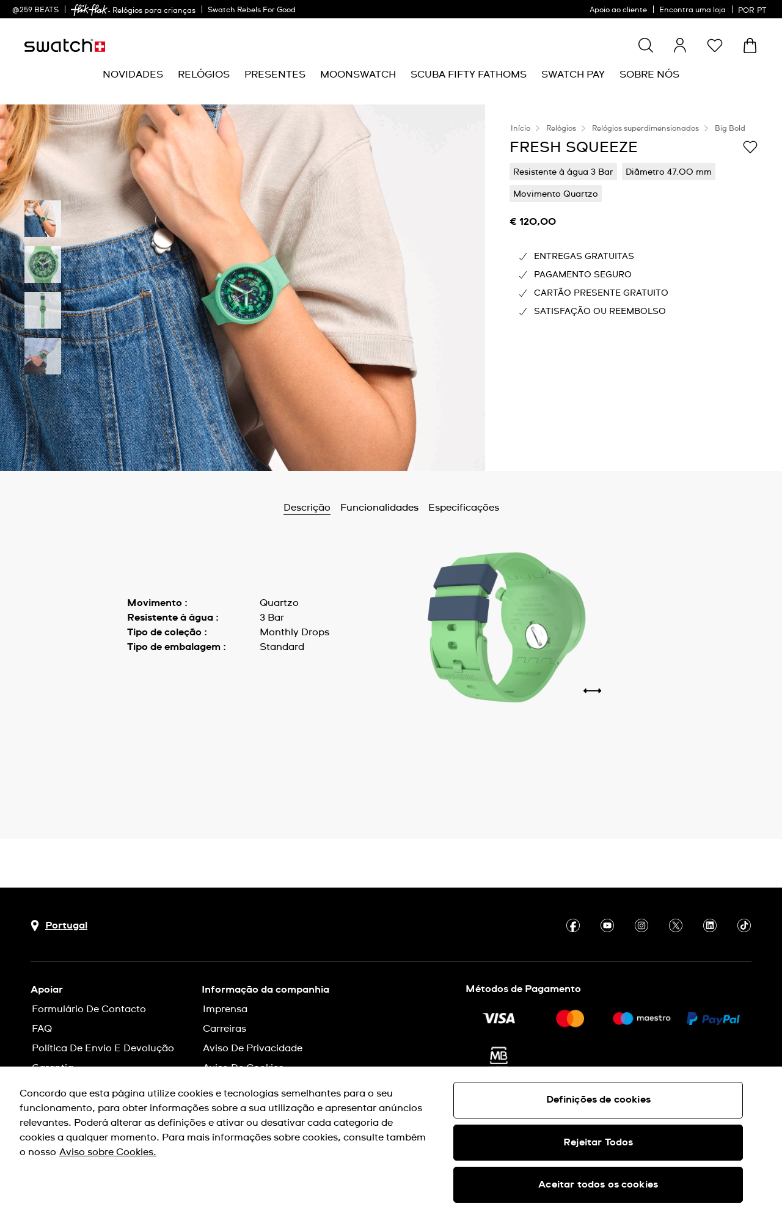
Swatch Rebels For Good (252, 10)
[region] (391, 1141)
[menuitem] (132, 74)
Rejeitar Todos (598, 1142)
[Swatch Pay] (573, 74)
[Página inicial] (64, 45)
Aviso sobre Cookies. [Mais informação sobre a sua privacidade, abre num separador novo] (107, 1152)
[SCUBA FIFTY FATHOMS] (469, 74)
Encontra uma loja (692, 10)
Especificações (463, 508)
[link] (89, 10)
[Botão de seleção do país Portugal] (59, 926)
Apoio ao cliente (618, 10)
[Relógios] (204, 74)
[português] (754, 9)
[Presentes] (274, 74)
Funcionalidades (379, 508)
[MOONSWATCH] (358, 74)
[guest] (680, 45)
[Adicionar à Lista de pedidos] (750, 146)
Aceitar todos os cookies (598, 1184)
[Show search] (645, 45)
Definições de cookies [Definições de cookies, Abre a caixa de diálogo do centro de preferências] (598, 1099)
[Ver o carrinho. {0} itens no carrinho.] (750, 45)
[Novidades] (133, 74)
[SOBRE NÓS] (649, 74)
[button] (715, 45)
